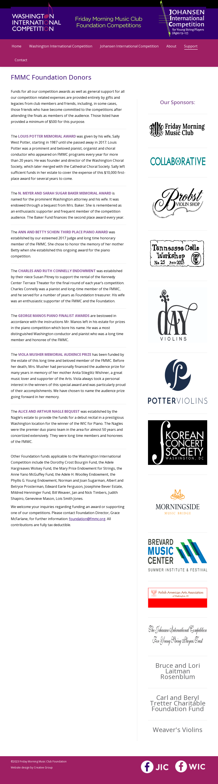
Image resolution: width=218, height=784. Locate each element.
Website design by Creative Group (32, 767)
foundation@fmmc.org (87, 518)
